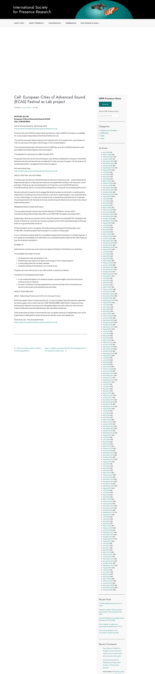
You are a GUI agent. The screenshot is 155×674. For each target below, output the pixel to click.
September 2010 (108, 565)
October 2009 (108, 590)
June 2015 (106, 439)
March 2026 (107, 154)
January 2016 (107, 424)
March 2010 (107, 579)
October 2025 (107, 166)
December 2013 (108, 479)
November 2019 (108, 322)
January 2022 (107, 265)
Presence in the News (109, 130)
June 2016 (106, 413)
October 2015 (107, 431)
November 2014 (108, 455)
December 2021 (108, 267)
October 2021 (107, 272)
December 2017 (108, 373)
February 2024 (108, 210)
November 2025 (108, 163)
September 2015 (108, 433)
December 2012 (108, 506)
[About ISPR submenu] (24, 23)
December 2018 (108, 347)
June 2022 (106, 254)
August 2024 (107, 196)
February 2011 (107, 554)
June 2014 (106, 466)
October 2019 (107, 325)
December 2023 (108, 214)
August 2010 (107, 568)
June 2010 (106, 572)
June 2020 (106, 307)
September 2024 (108, 194)
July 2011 (106, 543)
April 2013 (106, 497)
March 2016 (107, 420)
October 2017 (107, 378)
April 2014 (106, 470)
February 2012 (108, 528)
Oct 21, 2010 (26, 107)
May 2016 (106, 415)
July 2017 (106, 384)
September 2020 (109, 300)
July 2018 (106, 358)
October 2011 (107, 537)
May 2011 (106, 548)
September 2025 (108, 168)
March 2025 (107, 181)
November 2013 (108, 481)
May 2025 (106, 177)
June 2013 (106, 492)
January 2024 (107, 212)
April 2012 (106, 523)
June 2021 (106, 280)
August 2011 (107, 541)
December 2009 (108, 585)
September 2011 (108, 539)
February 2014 (108, 475)
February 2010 (108, 581)
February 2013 (108, 501)
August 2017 (107, 382)
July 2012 (106, 517)
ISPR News (105, 133)
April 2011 (106, 550)
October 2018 (107, 351)
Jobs (102, 138)
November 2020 (108, 296)
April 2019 (106, 338)
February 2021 (108, 289)
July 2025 (106, 172)
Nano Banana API (109, 648)
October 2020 (107, 298)
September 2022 (108, 247)
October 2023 (107, 219)
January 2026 (107, 159)
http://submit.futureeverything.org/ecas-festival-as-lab (35, 129)
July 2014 (106, 464)
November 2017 (108, 375)
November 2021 (108, 269)
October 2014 (107, 457)
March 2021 (107, 287)
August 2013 (107, 488)
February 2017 (108, 395)
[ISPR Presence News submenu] (99, 23)
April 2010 (106, 576)
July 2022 (106, 252)
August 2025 (107, 170)
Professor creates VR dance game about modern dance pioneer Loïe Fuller (110, 612)
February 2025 (108, 183)
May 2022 (106, 256)
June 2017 (106, 386)
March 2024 (107, 207)
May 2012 (106, 521)
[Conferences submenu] (61, 23)
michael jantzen (108, 660)
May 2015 (106, 442)
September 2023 (108, 221)
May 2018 (106, 362)
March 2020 (107, 314)
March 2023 (107, 234)
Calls (36, 107)
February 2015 (108, 448)
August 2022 (107, 249)
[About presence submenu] (44, 23)
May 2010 (106, 574)
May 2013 (106, 495)
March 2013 (107, 499)
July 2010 (106, 570)
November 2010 (108, 561)
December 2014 (108, 453)
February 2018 (108, 369)
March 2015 (107, 446)
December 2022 (108, 241)
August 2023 (107, 223)
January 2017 (107, 397)
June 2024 (106, 201)
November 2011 (108, 534)
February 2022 (108, 263)
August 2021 (107, 276)
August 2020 (107, 302)
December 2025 (108, 161)
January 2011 (107, 557)
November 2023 (108, 216)
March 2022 (107, 261)
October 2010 (107, 563)
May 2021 (106, 283)
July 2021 (106, 278)
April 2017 (106, 391)
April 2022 (106, 258)
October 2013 (107, 484)
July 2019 (106, 331)
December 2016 (108, 400)
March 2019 (107, 340)
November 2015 (108, 428)
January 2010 (107, 583)
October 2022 (107, 245)
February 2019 (108, 342)
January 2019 (107, 344)
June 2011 (106, 545)
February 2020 (108, 316)
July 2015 (106, 437)
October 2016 (107, 404)
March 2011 (107, 552)
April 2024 (106, 205)
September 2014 (108, 459)
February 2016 (108, 422)
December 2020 (108, 294)
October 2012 (107, 510)
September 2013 (108, 486)
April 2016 (106, 417)
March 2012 (107, 526)
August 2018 (107, 355)
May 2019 (106, 336)
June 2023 (106, 227)
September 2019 (108, 327)
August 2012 (107, 515)
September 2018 (108, 353)
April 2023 (106, 232)
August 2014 (107, 462)
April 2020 (106, 311)
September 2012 (108, 512)
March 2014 (107, 473)
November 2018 (108, 349)
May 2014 (106, 468)
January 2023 (107, 238)
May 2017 (106, 389)
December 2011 (108, 532)
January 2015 (107, 450)
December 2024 (108, 188)
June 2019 (106, 333)
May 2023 (106, 230)
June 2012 (106, 519)
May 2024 (106, 203)
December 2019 (108, 320)
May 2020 (106, 309)
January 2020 (107, 318)
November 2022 (108, 243)
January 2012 (107, 530)
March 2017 (107, 393)
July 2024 (106, 199)
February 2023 (108, 236)
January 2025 (107, 185)
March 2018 (107, 367)
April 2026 (106, 152)
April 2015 (106, 444)
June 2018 (106, 360)
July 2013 (106, 490)
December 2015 (108, 426)
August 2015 (107, 435)
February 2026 (108, 157)
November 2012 (108, 508)
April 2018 (106, 364)
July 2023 (106, 225)
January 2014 (107, 477)
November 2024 (108, 190)
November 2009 (108, 587)
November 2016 (108, 402)
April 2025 (106, 179)
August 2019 (107, 329)
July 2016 (106, 411)
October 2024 (107, 192)
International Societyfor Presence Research (32, 9)
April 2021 (106, 285)
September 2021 (108, 274)
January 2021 (107, 291)
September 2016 (108, 406)
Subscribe (105, 104)
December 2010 (108, 559)
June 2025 (106, 174)
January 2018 (107, 371)
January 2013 (107, 504)
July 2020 (106, 305)
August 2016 (107, 409)
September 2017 (108, 380)
